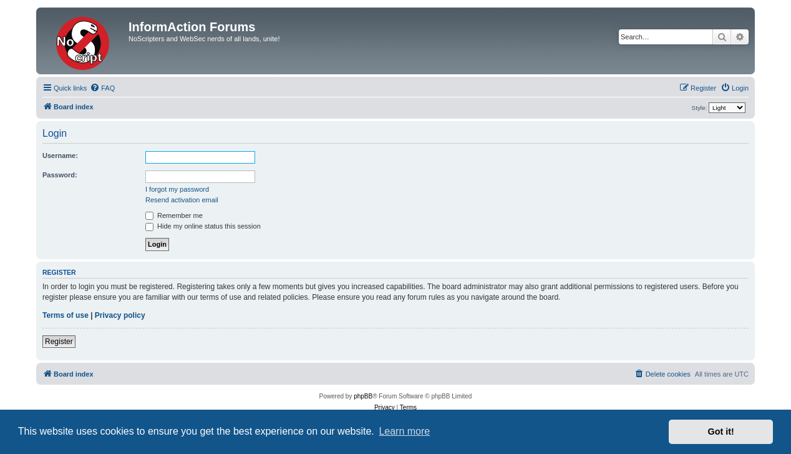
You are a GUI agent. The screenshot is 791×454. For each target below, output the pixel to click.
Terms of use (65, 315)
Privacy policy (120, 315)
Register (59, 341)
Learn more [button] (404, 431)
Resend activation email (181, 200)
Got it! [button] (721, 432)
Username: (60, 155)
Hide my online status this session (203, 226)
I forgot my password (177, 189)
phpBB (363, 396)
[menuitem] (102, 88)
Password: (59, 175)
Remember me (174, 215)
